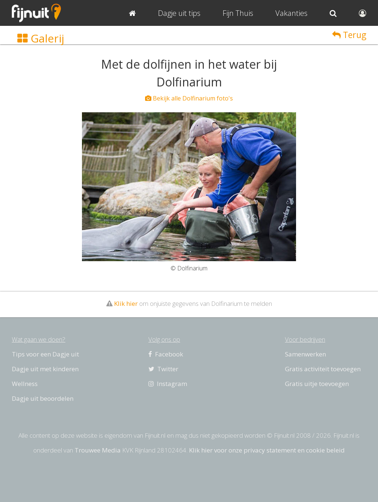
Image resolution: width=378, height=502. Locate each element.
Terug (349, 35)
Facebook (165, 354)
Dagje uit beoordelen (42, 398)
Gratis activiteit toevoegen (323, 369)
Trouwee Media (98, 450)
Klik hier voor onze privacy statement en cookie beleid (267, 450)
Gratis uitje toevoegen (317, 383)
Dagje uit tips (179, 13)
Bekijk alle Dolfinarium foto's (189, 98)
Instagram (167, 383)
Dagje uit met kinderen (45, 369)
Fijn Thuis (238, 13)
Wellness (25, 383)
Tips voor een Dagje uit (45, 354)
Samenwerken (305, 354)
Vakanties (291, 13)
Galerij (40, 38)
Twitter (163, 369)
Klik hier (126, 303)
